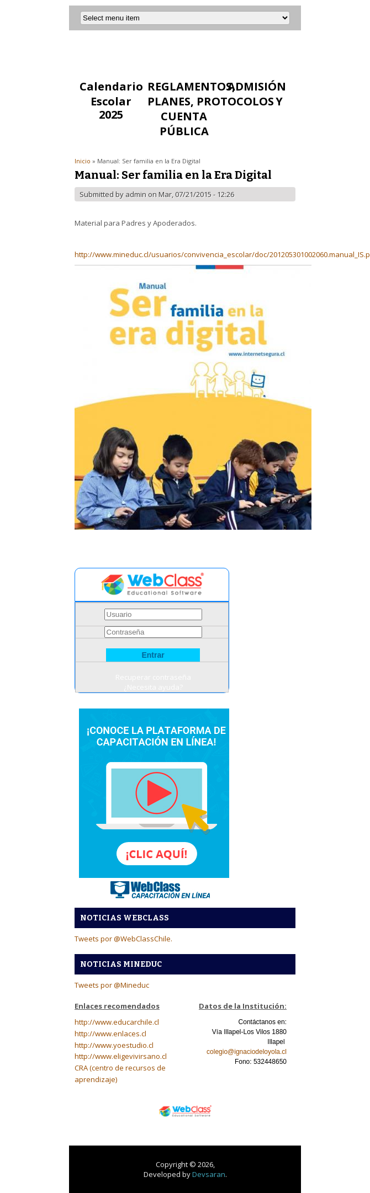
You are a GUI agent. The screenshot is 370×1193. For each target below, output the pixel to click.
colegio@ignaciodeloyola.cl (247, 1052)
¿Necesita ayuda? (153, 687)
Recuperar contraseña (153, 677)
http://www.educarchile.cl (117, 1022)
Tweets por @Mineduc (112, 985)
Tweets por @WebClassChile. (123, 939)
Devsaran (208, 1174)
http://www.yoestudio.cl (114, 1045)
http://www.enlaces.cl (110, 1033)
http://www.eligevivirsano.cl (121, 1056)
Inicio (83, 161)
